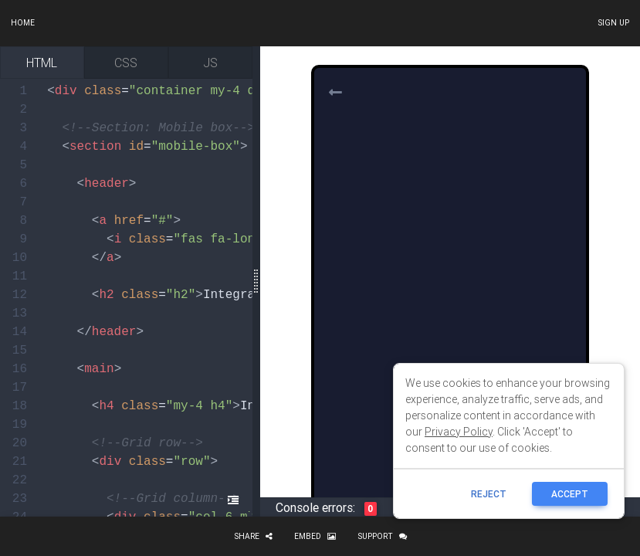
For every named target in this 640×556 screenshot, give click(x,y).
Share (253, 536)
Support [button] (382, 536)
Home (23, 23)
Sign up (613, 23)
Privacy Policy (459, 432)
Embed (315, 536)
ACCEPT (569, 494)
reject (488, 494)
